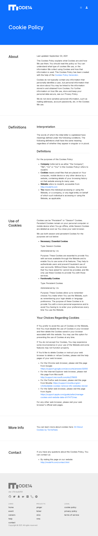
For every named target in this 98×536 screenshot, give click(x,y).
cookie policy (70, 507)
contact (11, 522)
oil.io (38, 515)
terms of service (71, 515)
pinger (39, 507)
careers (11, 515)
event (10, 511)
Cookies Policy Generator (66, 75)
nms (38, 519)
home (11, 507)
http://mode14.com (49, 187)
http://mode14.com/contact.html (55, 462)
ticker (38, 511)
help (10, 519)
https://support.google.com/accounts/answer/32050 (64, 369)
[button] (81, 7)
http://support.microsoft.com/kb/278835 (59, 377)
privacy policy (70, 511)
